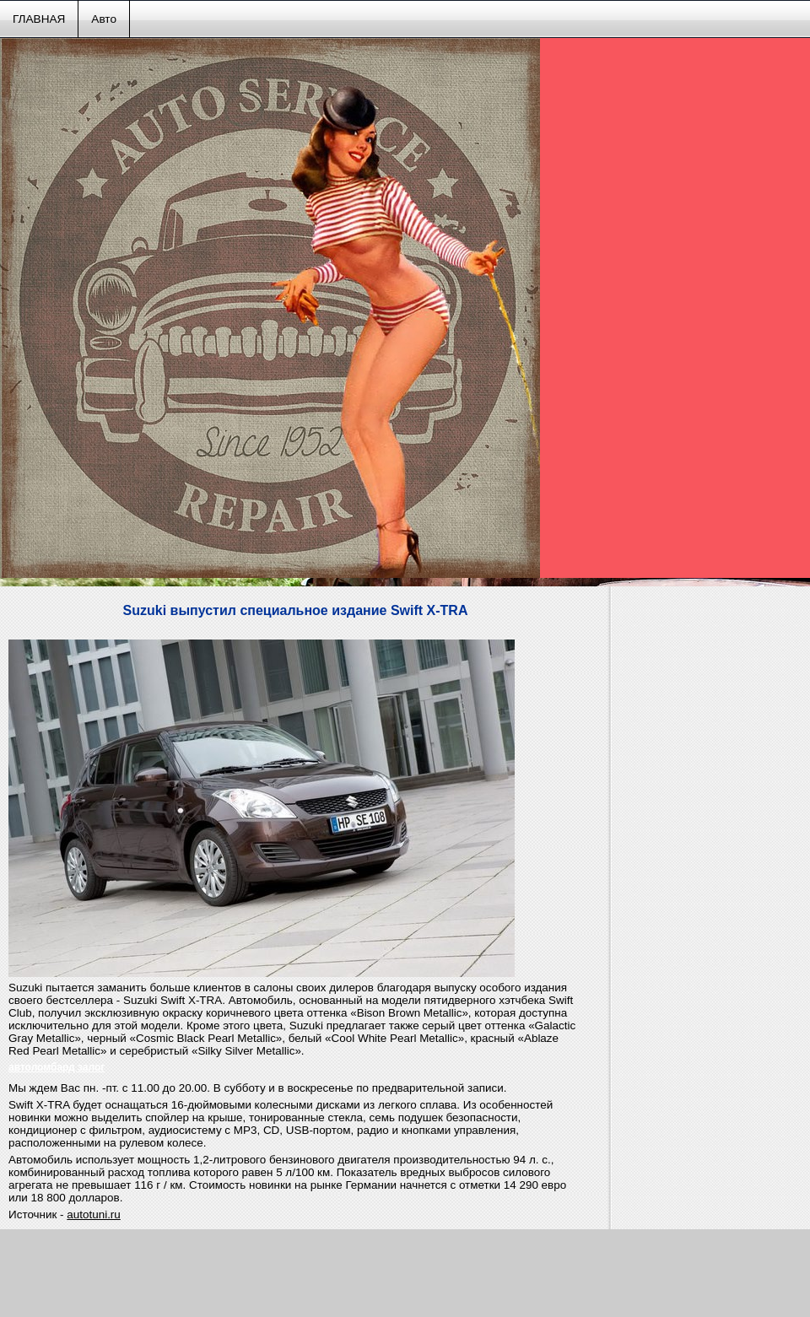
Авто (103, 19)
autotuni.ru (94, 1214)
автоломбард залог (56, 1067)
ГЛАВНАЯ (39, 19)
